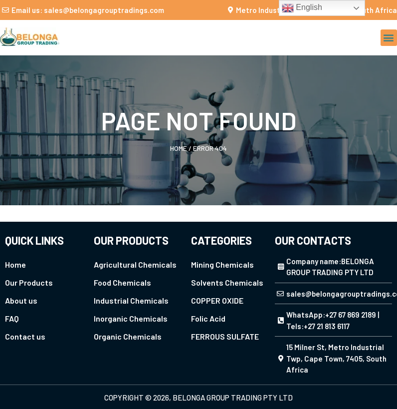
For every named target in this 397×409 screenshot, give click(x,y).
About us (21, 300)
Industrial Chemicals (131, 300)
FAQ (12, 318)
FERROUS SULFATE (225, 336)
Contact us (25, 336)
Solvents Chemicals (227, 282)
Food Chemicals (122, 282)
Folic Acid (208, 318)
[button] (389, 37)
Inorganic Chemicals (131, 318)
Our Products (29, 282)
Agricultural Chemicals (135, 264)
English (302, 8)
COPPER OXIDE (217, 300)
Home (178, 148)
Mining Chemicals (222, 264)
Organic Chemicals (128, 336)
